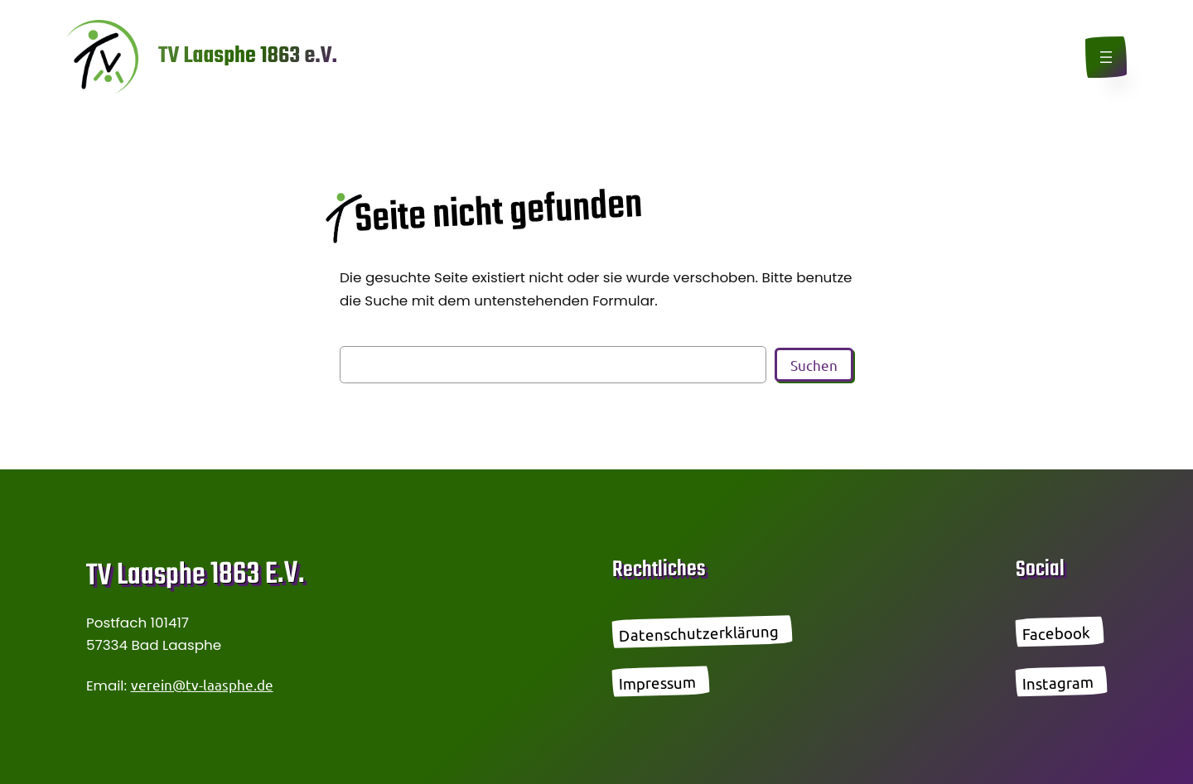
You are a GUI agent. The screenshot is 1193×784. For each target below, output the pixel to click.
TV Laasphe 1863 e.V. (247, 56)
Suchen (814, 364)
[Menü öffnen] (1106, 57)
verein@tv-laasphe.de (202, 684)
